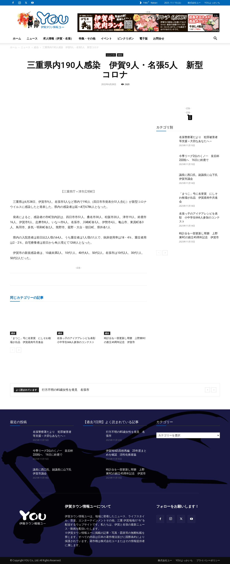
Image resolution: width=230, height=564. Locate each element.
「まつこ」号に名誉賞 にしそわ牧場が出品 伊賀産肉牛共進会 (198, 197)
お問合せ (158, 38)
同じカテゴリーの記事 (26, 297)
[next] (213, 389)
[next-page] (18, 350)
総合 (36, 47)
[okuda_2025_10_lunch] (148, 30)
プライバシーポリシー (208, 560)
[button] (215, 39)
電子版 (143, 38)
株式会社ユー (194, 2)
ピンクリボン (125, 38)
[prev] (207, 389)
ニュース (32, 38)
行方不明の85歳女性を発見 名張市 (65, 390)
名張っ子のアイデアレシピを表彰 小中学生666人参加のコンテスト (199, 217)
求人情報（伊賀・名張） (58, 38)
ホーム (17, 38)
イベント (106, 38)
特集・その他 (87, 38)
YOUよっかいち (212, 2)
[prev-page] (12, 350)
